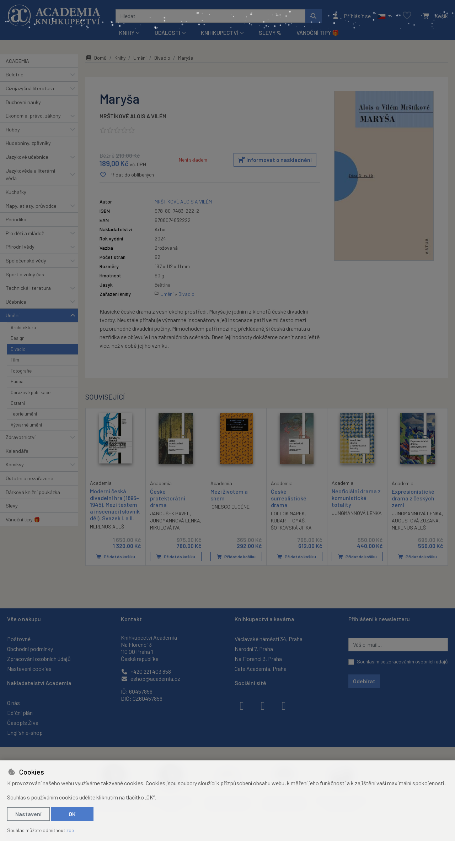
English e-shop (25, 732)
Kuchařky (16, 192)
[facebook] (242, 705)
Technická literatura (28, 288)
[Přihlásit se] (351, 16)
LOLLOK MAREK (288, 513)
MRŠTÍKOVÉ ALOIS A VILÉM (133, 116)
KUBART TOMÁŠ (288, 520)
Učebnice (16, 302)
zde (70, 830)
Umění (13, 315)
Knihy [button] (126, 32)
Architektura (23, 327)
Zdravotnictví (21, 437)
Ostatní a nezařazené (29, 478)
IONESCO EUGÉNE (230, 507)
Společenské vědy (26, 260)
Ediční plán (20, 712)
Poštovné (19, 638)
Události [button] (167, 32)
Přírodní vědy (20, 247)
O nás (13, 702)
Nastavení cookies (29, 668)
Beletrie (14, 74)
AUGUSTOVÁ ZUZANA (415, 520)
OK (72, 813)
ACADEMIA (17, 61)
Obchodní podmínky (30, 648)
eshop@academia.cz (150, 678)
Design (18, 338)
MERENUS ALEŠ (107, 526)
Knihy (119, 58)
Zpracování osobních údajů (39, 658)
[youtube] (284, 705)
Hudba (17, 381)
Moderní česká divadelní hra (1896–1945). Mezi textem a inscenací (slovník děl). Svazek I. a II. (115, 504)
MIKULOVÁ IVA (165, 528)
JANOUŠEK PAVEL (170, 513)
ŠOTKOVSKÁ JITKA (291, 528)
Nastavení (28, 813)
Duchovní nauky (23, 102)
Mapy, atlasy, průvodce (31, 206)
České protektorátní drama (167, 498)
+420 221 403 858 (146, 671)
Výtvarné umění (26, 425)
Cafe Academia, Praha (261, 668)
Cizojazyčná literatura (30, 88)
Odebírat (364, 681)
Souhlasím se (402, 661)
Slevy (12, 506)
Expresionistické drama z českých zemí (413, 498)
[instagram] (263, 705)
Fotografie (21, 371)
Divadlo (18, 349)
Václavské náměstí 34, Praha (269, 638)
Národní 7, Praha (254, 648)
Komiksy (15, 464)
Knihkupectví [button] (220, 32)
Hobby (13, 129)
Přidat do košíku (115, 556)
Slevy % (270, 32)
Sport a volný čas (25, 274)
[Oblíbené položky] (407, 15)
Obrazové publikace (30, 392)
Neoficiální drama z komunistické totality (356, 497)
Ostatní (18, 403)
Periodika (16, 219)
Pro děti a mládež (25, 233)
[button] (384, 16)
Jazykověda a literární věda (30, 174)
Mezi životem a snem (229, 494)
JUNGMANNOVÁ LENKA (175, 520)
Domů (96, 58)
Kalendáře (17, 451)
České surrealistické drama (288, 498)
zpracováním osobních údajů (417, 661)
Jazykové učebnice (27, 157)
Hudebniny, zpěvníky (28, 143)
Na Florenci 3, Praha (258, 658)
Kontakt (131, 618)
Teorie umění (24, 414)
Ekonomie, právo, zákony (33, 116)
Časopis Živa (22, 722)
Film (15, 360)
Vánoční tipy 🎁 (317, 32)
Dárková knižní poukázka (33, 492)
